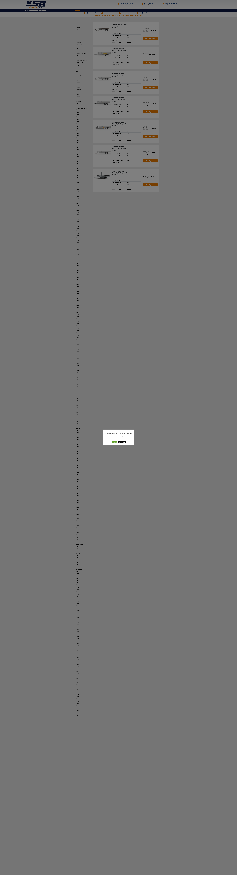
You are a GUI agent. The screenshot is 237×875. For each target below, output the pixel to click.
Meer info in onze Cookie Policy (118, 440)
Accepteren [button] (115, 442)
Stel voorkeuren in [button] (122, 442)
